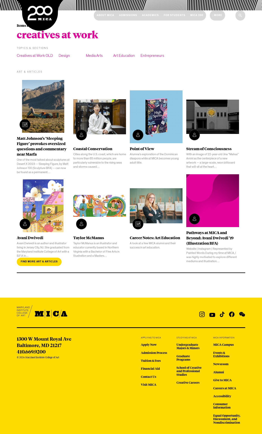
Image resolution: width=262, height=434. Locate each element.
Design (64, 55)
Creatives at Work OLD (35, 55)
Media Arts (94, 55)
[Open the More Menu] (217, 15)
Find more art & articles (39, 261)
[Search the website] (240, 15)
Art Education (124, 55)
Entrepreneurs (152, 55)
